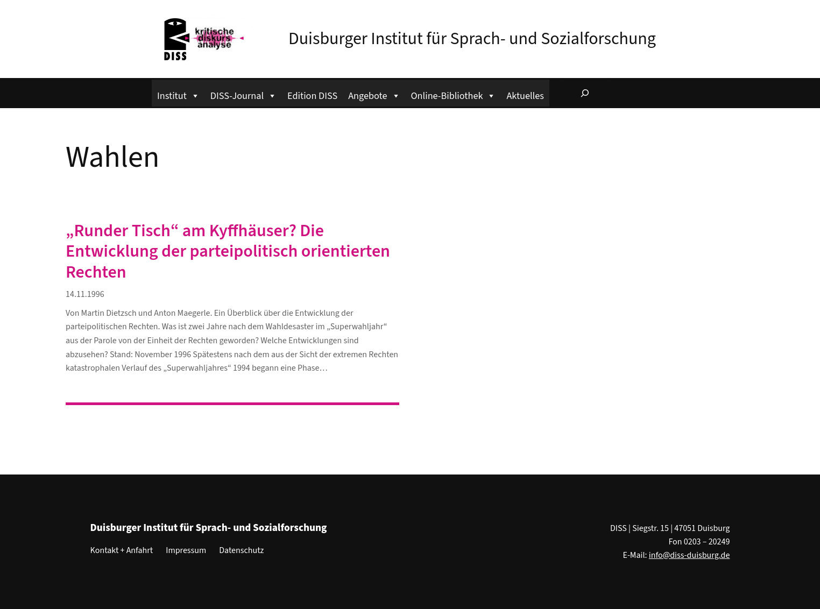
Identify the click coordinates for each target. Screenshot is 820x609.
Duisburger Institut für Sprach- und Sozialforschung (472, 38)
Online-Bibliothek (453, 94)
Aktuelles (524, 96)
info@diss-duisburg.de (689, 555)
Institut (178, 94)
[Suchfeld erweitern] (585, 93)
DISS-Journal (243, 94)
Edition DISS (312, 96)
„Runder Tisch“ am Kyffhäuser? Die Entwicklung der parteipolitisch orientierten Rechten (228, 251)
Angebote (374, 94)
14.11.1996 (85, 294)
